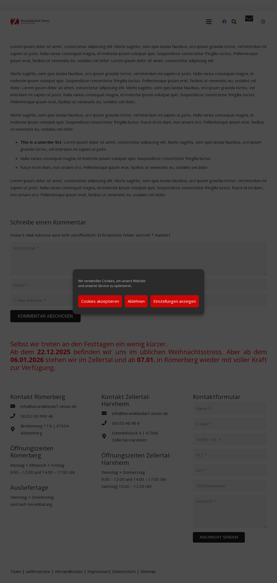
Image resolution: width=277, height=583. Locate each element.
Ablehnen (136, 301)
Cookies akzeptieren (100, 301)
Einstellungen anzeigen (174, 301)
